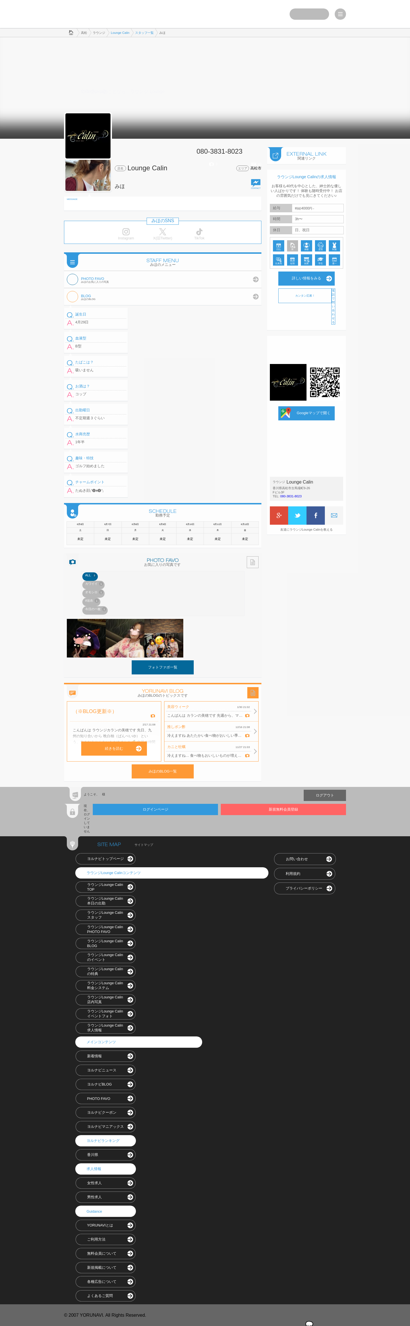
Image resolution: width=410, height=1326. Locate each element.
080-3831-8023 (291, 496)
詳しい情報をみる (306, 278)
